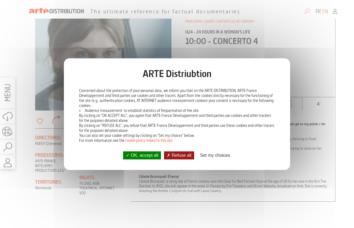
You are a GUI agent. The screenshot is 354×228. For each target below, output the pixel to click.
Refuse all (179, 155)
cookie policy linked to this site (148, 140)
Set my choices (215, 155)
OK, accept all (142, 155)
